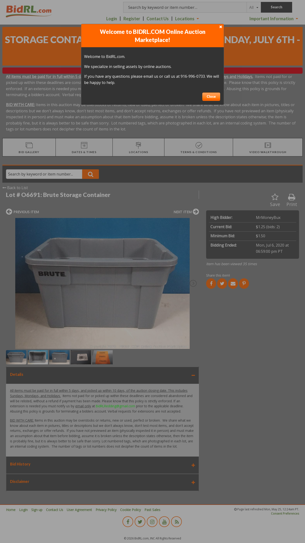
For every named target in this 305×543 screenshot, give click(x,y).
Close (211, 96)
